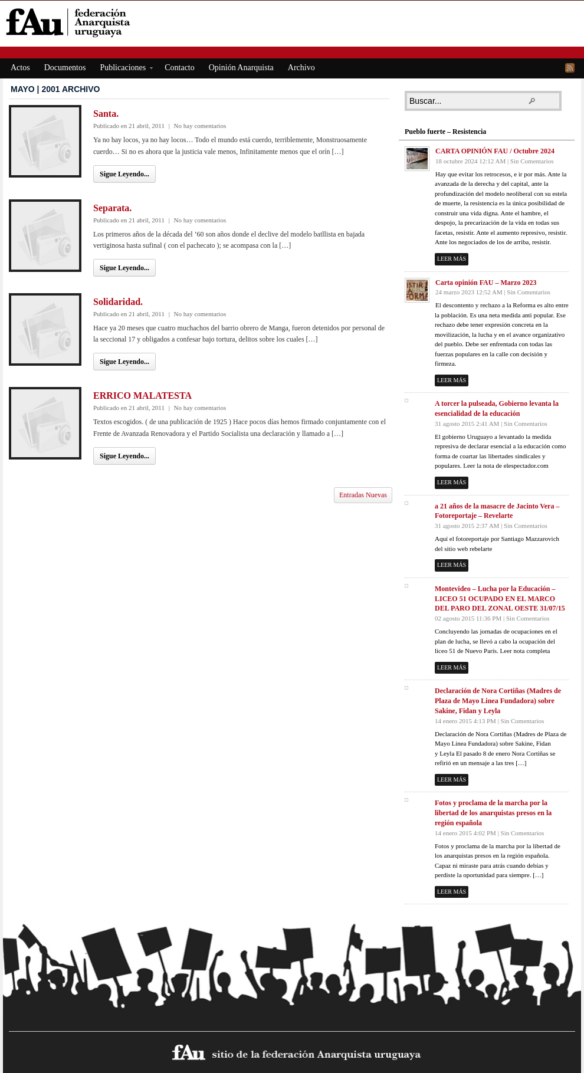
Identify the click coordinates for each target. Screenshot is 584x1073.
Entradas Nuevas (363, 495)
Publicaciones (123, 69)
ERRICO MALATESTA (142, 396)
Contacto (180, 67)
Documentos (65, 67)
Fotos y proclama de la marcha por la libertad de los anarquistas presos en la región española (493, 813)
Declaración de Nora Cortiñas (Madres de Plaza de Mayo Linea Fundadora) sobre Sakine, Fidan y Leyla (498, 701)
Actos (20, 67)
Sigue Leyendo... (124, 174)
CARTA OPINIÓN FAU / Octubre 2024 (495, 151)
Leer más (451, 258)
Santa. (106, 114)
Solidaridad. (118, 302)
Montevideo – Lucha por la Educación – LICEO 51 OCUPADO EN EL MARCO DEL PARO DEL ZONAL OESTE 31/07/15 (500, 599)
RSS (570, 68)
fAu (293, 22)
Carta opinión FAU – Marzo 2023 (485, 282)
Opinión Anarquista (241, 67)
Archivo (301, 67)
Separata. (112, 208)
